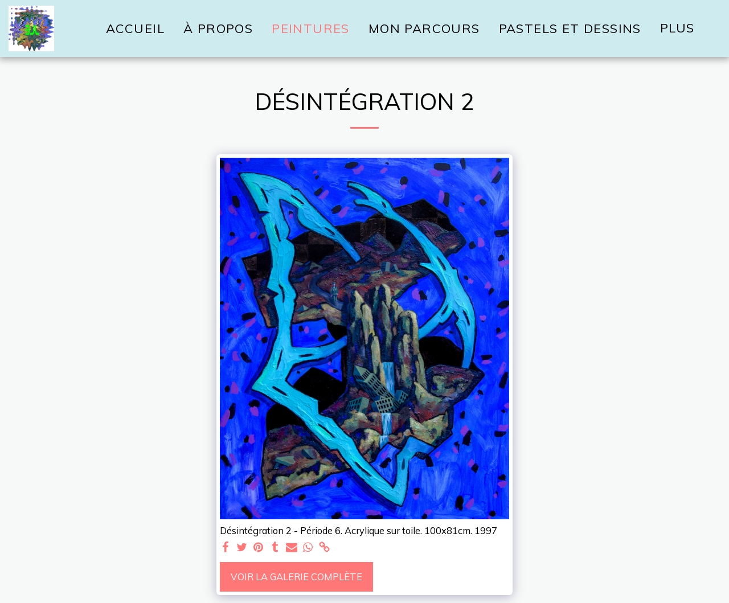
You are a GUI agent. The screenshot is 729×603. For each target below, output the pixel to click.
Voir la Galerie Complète (296, 577)
